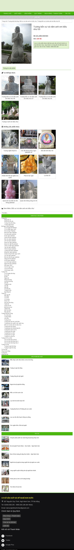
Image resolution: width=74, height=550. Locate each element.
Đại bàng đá (7, 292)
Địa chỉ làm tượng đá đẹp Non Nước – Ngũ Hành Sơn (24, 454)
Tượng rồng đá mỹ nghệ (16, 376)
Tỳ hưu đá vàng (8, 268)
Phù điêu (6, 296)
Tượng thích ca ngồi (9, 334)
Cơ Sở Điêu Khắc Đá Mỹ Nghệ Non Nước (37, 6)
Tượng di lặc (7, 320)
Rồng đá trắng (8, 279)
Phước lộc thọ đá (8, 221)
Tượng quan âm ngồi (9, 331)
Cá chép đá (7, 288)
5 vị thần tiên (7, 315)
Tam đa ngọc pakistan (10, 247)
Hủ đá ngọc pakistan (9, 260)
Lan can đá (7, 294)
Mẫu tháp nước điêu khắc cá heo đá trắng (21, 360)
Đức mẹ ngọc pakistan (10, 239)
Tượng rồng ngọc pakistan (11, 250)
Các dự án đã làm (8, 522)
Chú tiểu (6, 318)
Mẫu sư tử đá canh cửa (16, 392)
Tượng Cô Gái (5, 344)
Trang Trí (3, 293)
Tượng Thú (4, 271)
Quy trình (38, 13)
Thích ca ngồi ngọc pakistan (11, 245)
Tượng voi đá (7, 284)
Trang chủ (7, 13)
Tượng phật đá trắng (13, 21)
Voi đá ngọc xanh (8, 270)
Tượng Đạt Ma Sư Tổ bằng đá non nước (21, 409)
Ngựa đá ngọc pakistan (10, 263)
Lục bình (6, 297)
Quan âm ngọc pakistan (10, 242)
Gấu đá (6, 287)
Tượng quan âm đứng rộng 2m (12, 328)
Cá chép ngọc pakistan (10, 234)
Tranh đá (6, 304)
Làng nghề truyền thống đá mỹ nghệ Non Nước (23, 470)
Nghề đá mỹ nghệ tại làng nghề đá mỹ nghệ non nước (25, 462)
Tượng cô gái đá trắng (10, 346)
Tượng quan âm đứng (10, 326)
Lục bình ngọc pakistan (10, 262)
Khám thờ (6, 301)
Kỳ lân (6, 276)
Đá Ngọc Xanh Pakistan (7, 226)
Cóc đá (6, 285)
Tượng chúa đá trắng (9, 223)
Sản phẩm (27, 13)
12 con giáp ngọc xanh (10, 229)
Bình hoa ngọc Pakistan (10, 232)
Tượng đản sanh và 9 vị (10, 329)
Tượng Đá (4, 218)
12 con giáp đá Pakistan (10, 227)
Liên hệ (37, 17)
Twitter (8, 539)
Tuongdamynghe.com (11, 549)
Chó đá (6, 282)
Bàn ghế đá (7, 311)
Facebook (9, 534)
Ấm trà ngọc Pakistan (9, 231)
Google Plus (9, 544)
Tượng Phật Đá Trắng (7, 313)
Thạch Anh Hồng (5, 351)
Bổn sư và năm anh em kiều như (28, 21)
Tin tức (68, 13)
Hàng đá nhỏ (4, 354)
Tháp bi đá (7, 308)
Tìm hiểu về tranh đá (15, 487)
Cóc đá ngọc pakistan (10, 255)
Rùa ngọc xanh (8, 265)
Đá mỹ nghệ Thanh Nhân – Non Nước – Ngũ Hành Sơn (25, 446)
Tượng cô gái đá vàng (10, 347)
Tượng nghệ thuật (9, 224)
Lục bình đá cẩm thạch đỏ (17, 400)
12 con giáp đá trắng (9, 273)
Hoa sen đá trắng (8, 302)
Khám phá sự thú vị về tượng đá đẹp (20, 478)
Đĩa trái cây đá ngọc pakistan (11, 257)
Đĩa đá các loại (8, 307)
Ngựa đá (6, 278)
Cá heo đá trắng (8, 281)
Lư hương (6, 299)
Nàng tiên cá (7, 219)
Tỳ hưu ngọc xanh (9, 267)
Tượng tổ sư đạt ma (9, 336)
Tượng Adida (7, 316)
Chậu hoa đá (7, 305)
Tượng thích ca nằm (9, 333)
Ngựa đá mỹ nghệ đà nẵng (17, 384)
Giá (34, 38)
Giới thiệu (17, 13)
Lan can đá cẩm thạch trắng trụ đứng (20, 417)
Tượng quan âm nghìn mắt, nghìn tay (14, 323)
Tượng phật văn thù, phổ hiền (12, 321)
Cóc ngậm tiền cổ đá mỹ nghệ (18, 425)
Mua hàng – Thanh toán (53, 13)
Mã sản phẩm (37, 36)
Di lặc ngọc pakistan (9, 235)
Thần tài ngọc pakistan (10, 249)
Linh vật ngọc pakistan (10, 240)
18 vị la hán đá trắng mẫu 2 (11, 343)
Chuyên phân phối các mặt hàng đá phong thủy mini (24, 437)
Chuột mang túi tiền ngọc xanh (12, 253)
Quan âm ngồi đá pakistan (11, 244)
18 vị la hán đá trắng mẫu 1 (11, 341)
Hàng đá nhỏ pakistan (10, 258)
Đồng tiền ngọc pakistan (10, 252)
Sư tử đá (6, 275)
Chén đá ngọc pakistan (10, 237)
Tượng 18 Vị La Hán (6, 338)
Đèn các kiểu (7, 310)
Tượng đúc (4, 352)
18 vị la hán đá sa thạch (10, 339)
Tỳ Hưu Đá (4, 349)
